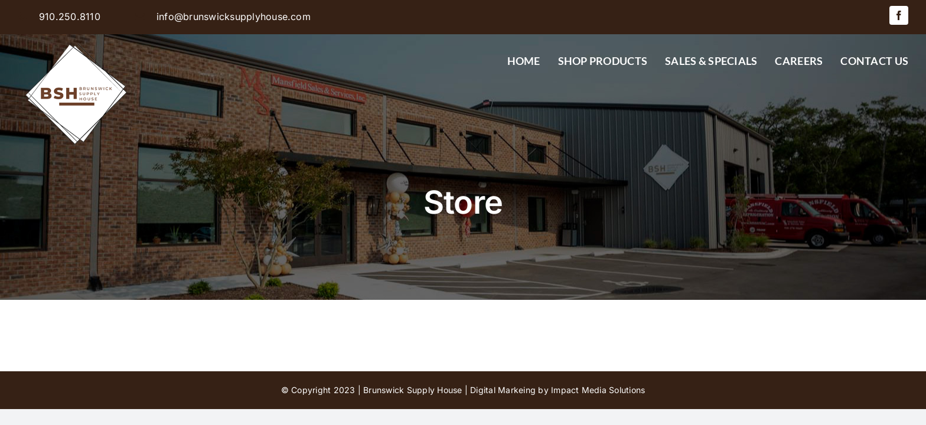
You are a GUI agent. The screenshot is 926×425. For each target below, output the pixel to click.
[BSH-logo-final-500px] (77, 39)
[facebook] (898, 15)
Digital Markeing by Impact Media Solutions (557, 390)
